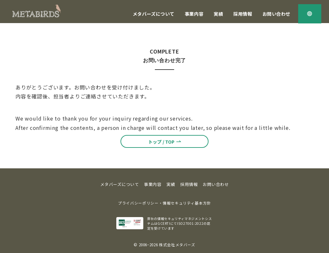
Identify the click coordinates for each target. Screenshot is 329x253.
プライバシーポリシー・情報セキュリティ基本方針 (164, 203)
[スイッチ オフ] (309, 13)
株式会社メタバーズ (177, 244)
